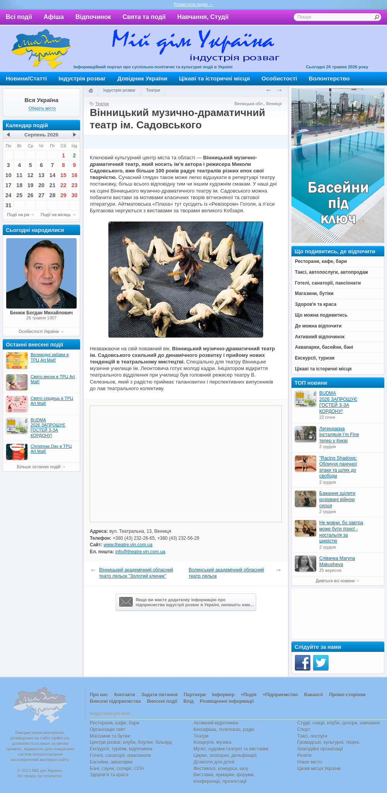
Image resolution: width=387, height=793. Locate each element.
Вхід (188, 701)
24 (8, 195)
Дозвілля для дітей (214, 762)
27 (41, 195)
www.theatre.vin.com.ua (128, 544)
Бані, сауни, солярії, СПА (117, 768)
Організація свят (107, 729)
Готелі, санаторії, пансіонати (120, 755)
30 (74, 195)
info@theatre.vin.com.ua (140, 551)
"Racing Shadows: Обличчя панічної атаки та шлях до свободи (338, 467)
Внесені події (162, 701)
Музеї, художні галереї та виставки (231, 749)
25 (19, 195)
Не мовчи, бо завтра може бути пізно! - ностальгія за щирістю (341, 532)
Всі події (19, 17)
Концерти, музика (212, 742)
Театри (153, 90)
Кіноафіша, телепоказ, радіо (224, 729)
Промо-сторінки (347, 694)
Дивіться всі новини (335, 580)
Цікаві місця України (319, 768)
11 (19, 175)
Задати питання (159, 694)
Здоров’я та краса (109, 775)
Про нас (99, 694)
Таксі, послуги (312, 736)
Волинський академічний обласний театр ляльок (226, 573)
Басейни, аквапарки (111, 762)
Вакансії (313, 694)
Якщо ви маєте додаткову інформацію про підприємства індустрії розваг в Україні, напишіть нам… (186, 602)
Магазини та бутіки (110, 736)
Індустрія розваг (82, 78)
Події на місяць (56, 214)
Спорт (303, 729)
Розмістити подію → (193, 4)
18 (19, 185)
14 (53, 175)
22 (63, 185)
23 (74, 185)
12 (30, 175)
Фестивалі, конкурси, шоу (221, 768)
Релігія (304, 755)
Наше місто (309, 762)
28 (53, 195)
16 (74, 175)
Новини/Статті (26, 78)
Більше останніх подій (38, 466)
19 (30, 185)
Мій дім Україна (41, 48)
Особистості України (39, 331)
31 (8, 205)
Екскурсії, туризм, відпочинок (121, 749)
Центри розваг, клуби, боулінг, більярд (131, 742)
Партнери (195, 694)
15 (63, 175)
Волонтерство (329, 78)
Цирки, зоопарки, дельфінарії (225, 755)
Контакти (124, 694)
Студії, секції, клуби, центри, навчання (338, 723)
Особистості (279, 78)
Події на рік (18, 214)
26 (30, 195)
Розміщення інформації (226, 701)
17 (8, 185)
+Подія (249, 694)
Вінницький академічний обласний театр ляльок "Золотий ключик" (136, 573)
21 (53, 185)
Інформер (223, 694)
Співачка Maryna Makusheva (337, 561)
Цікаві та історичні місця (214, 78)
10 (8, 175)
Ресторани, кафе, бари (114, 723)
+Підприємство (280, 694)
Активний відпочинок (216, 723)
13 (41, 175)
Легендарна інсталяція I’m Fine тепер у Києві (339, 434)
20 (41, 185)
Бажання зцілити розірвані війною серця (337, 499)
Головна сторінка (90, 90)
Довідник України (142, 78)
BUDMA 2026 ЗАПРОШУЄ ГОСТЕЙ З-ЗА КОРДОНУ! (338, 402)
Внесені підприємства (115, 701)
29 (63, 195)
